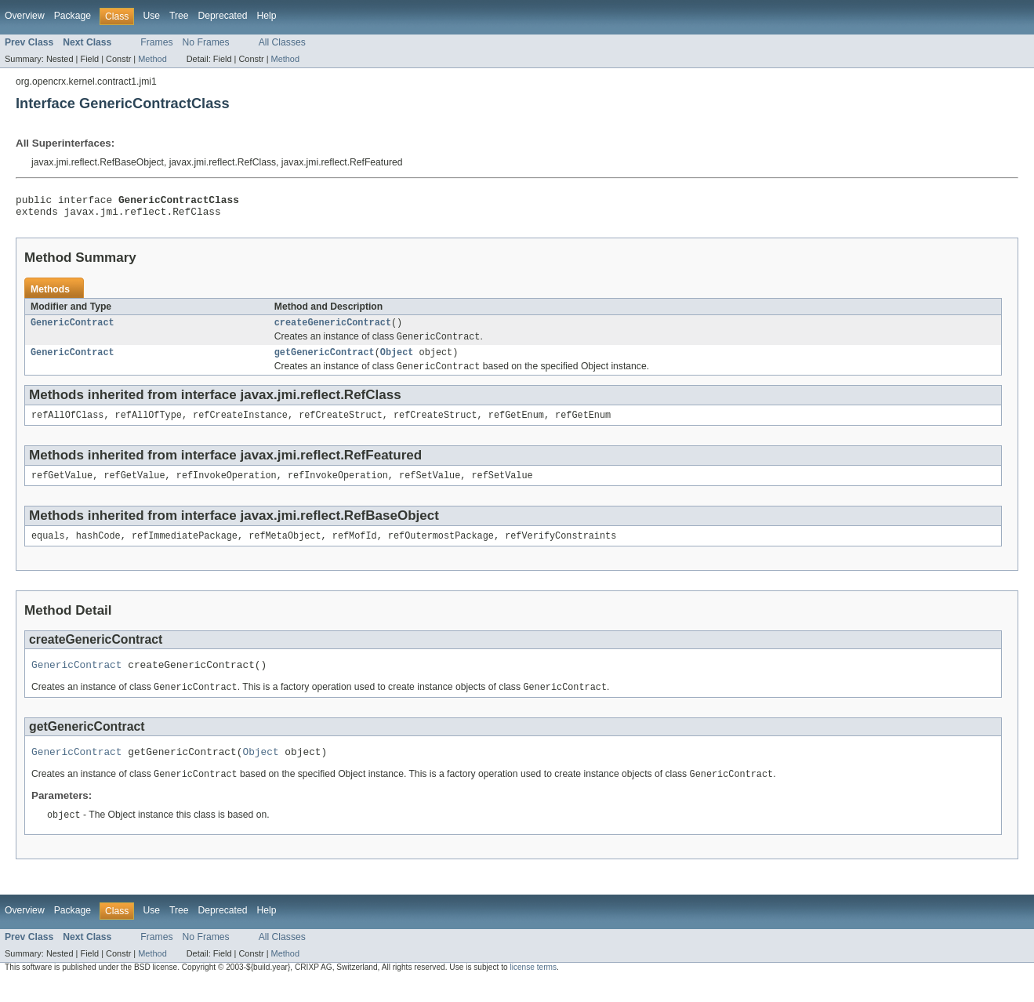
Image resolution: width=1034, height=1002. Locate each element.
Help (266, 15)
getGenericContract (324, 360)
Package (72, 15)
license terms (533, 988)
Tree (179, 15)
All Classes (282, 42)
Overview (25, 15)
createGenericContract (332, 328)
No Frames (206, 42)
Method (152, 59)
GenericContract (72, 328)
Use (151, 15)
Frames (156, 42)
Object (397, 360)
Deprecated (223, 15)
